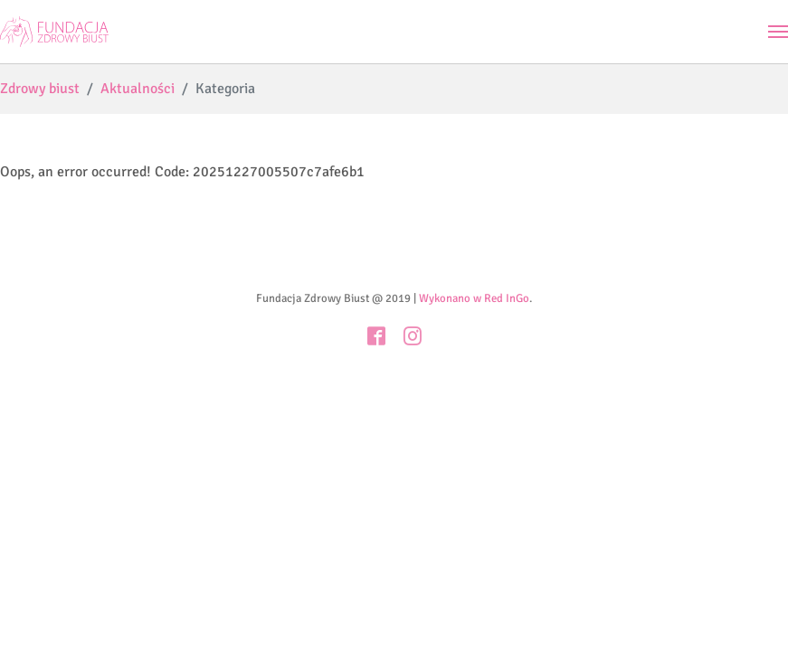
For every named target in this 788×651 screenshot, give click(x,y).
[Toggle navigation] (778, 31)
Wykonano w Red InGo (474, 298)
